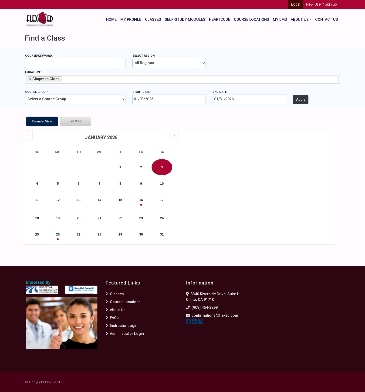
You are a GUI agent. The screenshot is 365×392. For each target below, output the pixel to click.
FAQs (112, 318)
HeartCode (219, 19)
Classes (153, 19)
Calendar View (42, 121)
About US (300, 19)
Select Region (143, 55)
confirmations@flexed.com (215, 315)
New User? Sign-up (321, 4)
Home (111, 19)
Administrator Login (125, 333)
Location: (33, 72)
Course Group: (36, 92)
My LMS (280, 19)
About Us (115, 310)
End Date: (220, 92)
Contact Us (326, 19)
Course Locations (251, 19)
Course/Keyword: (39, 55)
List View (75, 121)
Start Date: (141, 92)
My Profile (130, 19)
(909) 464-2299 (205, 307)
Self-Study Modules (185, 19)
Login (295, 4)
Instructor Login (121, 325)
